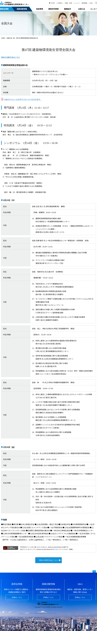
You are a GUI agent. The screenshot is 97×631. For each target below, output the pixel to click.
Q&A (91, 3)
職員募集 (84, 3)
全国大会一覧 (11, 38)
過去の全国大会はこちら (10, 57)
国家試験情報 (22, 9)
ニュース (77, 3)
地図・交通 (68, 3)
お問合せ (60, 3)
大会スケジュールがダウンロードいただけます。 (22, 99)
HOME (53, 3)
